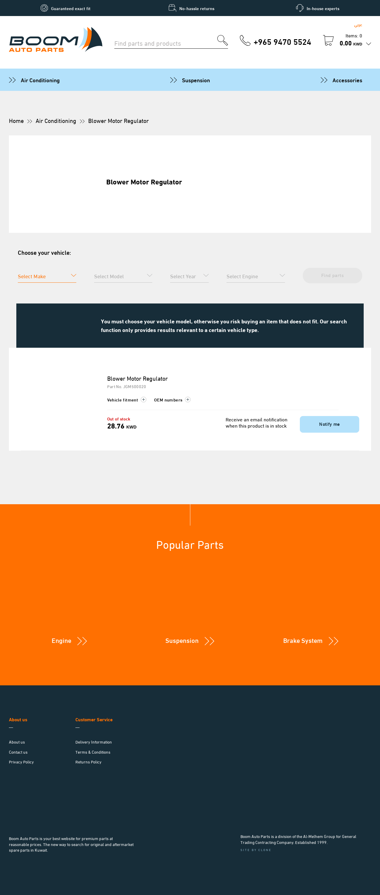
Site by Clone (256, 849)
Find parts (332, 274)
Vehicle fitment (126, 399)
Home (16, 120)
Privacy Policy (21, 761)
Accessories (347, 79)
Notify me (329, 423)
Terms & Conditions (92, 752)
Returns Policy (88, 761)
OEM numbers (172, 399)
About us (17, 742)
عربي (358, 24)
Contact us (18, 752)
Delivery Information (93, 742)
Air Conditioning (40, 79)
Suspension (196, 79)
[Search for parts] (165, 42)
